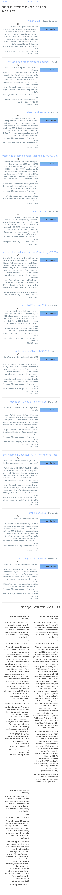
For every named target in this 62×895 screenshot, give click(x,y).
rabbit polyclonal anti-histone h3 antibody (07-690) (30, 252)
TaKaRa (55, 62)
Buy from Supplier (49, 29)
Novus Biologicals (50, 21)
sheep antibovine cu (38, 112)
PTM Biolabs (53, 305)
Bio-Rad (55, 112)
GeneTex (55, 351)
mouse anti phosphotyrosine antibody (29, 61)
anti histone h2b (38, 513)
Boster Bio (54, 211)
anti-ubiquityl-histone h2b (32, 558)
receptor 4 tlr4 (39, 211)
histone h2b (34, 21)
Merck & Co (53, 402)
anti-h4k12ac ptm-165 (34, 305)
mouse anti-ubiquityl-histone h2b (28, 401)
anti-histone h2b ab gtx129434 (32, 351)
